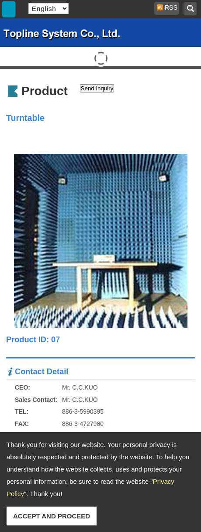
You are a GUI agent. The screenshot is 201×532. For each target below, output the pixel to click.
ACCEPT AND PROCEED (51, 516)
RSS (168, 7)
